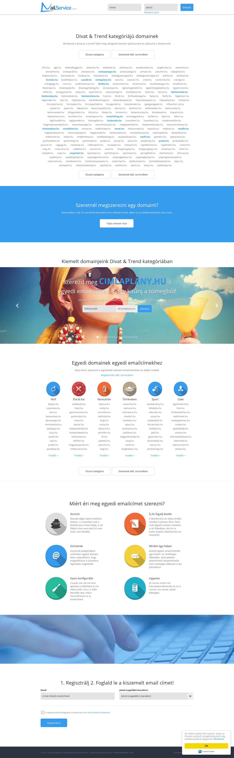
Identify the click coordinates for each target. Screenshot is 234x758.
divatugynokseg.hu (89, 87)
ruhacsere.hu (62, 149)
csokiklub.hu (79, 404)
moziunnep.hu (136, 128)
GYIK (131, 752)
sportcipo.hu (129, 153)
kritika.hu (153, 116)
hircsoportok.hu (93, 104)
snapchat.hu (77, 153)
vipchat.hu (105, 165)
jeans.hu (68, 108)
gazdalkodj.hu (180, 428)
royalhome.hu (168, 144)
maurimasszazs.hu (105, 124)
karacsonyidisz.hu (101, 108)
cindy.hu (104, 408)
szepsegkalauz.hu (122, 157)
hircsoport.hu (74, 104)
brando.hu (52, 79)
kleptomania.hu (56, 116)
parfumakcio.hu (51, 140)
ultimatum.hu (129, 412)
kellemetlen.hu (153, 108)
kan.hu (53, 412)
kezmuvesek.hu (55, 112)
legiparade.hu (76, 120)
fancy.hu (162, 92)
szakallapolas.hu (74, 157)
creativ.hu (180, 424)
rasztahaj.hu (77, 144)
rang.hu (129, 440)
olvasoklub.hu (179, 132)
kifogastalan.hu (76, 112)
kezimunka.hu (173, 108)
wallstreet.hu (181, 416)
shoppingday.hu (126, 149)
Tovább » (53, 455)
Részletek (219, 739)
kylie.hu (166, 116)
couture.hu (133, 79)
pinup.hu (119, 140)
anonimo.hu (182, 67)
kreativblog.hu (114, 116)
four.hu (64, 100)
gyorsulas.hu (155, 436)
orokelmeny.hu (85, 136)
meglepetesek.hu (129, 124)
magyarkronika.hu (130, 436)
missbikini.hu (70, 128)
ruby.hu (46, 149)
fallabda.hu (155, 408)
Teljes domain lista (116, 223)
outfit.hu (145, 136)
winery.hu (180, 448)
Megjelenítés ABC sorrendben (117, 375)
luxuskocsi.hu (151, 120)
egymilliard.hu (180, 404)
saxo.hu (109, 149)
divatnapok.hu (67, 87)
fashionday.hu (50, 96)
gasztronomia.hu (79, 412)
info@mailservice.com (153, 212)
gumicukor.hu (78, 416)
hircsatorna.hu (55, 104)
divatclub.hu (139, 83)
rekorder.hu (155, 412)
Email (43, 690)
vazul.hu (129, 424)
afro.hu (46, 67)
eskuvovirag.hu (114, 92)
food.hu (79, 408)
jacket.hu (55, 108)
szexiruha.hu (55, 161)
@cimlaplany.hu (127, 308)
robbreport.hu (95, 144)
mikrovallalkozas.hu (180, 436)
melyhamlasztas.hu (152, 124)
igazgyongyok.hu (153, 104)
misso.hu (87, 128)
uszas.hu (155, 416)
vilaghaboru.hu (129, 448)
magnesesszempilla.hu (55, 124)
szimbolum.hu (73, 161)
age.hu (57, 67)
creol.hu (147, 79)
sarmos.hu (95, 149)
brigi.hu (104, 420)
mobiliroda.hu (103, 128)
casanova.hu (53, 408)
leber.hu (178, 116)
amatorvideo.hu (144, 67)
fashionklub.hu (69, 96)
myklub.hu (168, 128)
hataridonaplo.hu (122, 100)
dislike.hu (103, 83)
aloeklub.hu (109, 67)
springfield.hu (148, 153)
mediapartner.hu (180, 420)
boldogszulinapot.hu (148, 75)
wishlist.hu (121, 165)
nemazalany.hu (118, 132)
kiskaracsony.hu (139, 112)
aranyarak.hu (70, 71)
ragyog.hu (61, 144)
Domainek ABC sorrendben (133, 54)
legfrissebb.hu (57, 120)
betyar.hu (53, 404)
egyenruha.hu (180, 87)
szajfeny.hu (55, 157)
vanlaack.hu (65, 165)
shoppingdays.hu (148, 149)
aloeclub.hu (92, 67)
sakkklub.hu (79, 149)
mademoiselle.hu (171, 120)
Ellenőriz (145, 308)
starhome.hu (166, 153)
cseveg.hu (179, 79)
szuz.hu (53, 432)
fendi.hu (119, 96)
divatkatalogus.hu (159, 83)
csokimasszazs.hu (84, 83)
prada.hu (164, 140)
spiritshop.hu (111, 153)
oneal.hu (68, 136)
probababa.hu (180, 140)
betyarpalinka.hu (79, 428)
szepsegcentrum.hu (98, 157)
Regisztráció (53, 722)
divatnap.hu (49, 87)
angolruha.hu (164, 67)
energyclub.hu (64, 92)
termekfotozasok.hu (159, 161)
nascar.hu (155, 444)
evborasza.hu (79, 436)
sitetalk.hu (47, 153)
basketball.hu (155, 420)
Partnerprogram (120, 752)
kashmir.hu (135, 108)
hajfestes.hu (78, 100)
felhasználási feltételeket (98, 712)
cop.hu (53, 440)
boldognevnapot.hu (122, 75)
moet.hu (119, 128)
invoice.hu (180, 432)
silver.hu (183, 149)
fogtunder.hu (49, 100)
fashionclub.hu (179, 92)
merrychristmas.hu (177, 124)
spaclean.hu (94, 153)
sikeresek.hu (181, 440)
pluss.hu (132, 140)
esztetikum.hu (133, 92)
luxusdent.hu (132, 120)
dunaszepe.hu (110, 87)
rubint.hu (185, 144)
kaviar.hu (79, 424)
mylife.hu (183, 128)
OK (206, 746)
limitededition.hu (180, 412)
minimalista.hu (50, 128)
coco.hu (119, 79)
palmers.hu (160, 136)
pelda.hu (105, 140)
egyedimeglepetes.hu (157, 87)
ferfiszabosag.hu (137, 96)
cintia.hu (104, 424)
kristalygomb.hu (135, 116)
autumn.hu (161, 71)
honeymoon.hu (132, 104)
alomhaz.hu (125, 67)
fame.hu (149, 92)
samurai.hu (130, 408)
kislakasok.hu (159, 112)
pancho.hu (104, 444)
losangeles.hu (95, 120)
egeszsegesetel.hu (132, 87)
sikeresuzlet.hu (180, 444)
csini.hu (67, 83)
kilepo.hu (107, 112)
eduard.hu (104, 428)
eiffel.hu (47, 92)
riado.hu (129, 444)
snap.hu (61, 153)
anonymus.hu (129, 428)
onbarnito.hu (53, 136)
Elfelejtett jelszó (151, 12)
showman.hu (168, 149)
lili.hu (104, 436)
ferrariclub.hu (155, 424)
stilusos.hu (183, 153)
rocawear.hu (114, 144)
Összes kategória (94, 54)
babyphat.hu (178, 71)
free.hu (181, 408)
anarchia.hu (129, 404)
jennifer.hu (104, 432)
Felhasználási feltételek (101, 752)
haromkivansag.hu (99, 100)
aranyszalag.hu (128, 71)
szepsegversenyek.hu (170, 157)
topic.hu (178, 161)
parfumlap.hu (71, 140)
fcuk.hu (107, 96)
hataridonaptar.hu (146, 100)
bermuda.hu (68, 75)
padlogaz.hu (53, 428)
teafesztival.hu (137, 161)
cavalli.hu (86, 79)
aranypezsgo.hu (107, 71)
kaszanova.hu (53, 416)
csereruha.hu (163, 79)
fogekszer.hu (182, 96)
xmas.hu (148, 165)
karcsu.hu (120, 108)
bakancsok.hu (49, 75)
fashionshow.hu (90, 96)
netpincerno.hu (78, 448)
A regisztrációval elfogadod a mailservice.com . (77, 712)
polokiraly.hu (148, 140)
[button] (17, 305)
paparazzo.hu (177, 136)
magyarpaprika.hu (79, 444)
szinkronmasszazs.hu (96, 161)
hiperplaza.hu (167, 100)
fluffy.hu (166, 96)
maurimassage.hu (82, 124)
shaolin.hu (130, 416)
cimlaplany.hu (103, 79)
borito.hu (168, 75)
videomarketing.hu (86, 165)
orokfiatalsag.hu (105, 136)
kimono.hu (121, 112)
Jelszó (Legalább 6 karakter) (133, 690)
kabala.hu (82, 108)
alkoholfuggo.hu (74, 67)
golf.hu (155, 432)
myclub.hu (153, 128)
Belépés (187, 7)
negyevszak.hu (98, 132)
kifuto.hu (93, 112)
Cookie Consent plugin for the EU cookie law (206, 751)
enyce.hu (80, 92)
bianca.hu (104, 404)
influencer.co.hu (175, 104)
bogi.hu (104, 448)
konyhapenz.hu (94, 116)
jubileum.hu (129, 432)
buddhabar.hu (69, 79)
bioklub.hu (84, 75)
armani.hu (145, 71)
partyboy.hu (53, 448)
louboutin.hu (114, 120)
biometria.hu (101, 75)
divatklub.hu (180, 83)
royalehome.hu (149, 144)
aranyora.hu (88, 71)
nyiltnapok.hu (160, 132)
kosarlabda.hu (155, 440)
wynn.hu (135, 165)
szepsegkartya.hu (145, 157)
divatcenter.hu (121, 83)
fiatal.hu (154, 96)
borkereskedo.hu (79, 432)
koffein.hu (78, 440)
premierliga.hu (155, 448)
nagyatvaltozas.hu (54, 132)
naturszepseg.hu (77, 132)
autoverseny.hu (155, 404)
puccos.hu (46, 144)
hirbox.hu (184, 100)
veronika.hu (104, 412)
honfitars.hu (129, 420)
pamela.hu (104, 440)
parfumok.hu (90, 140)
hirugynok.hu (113, 104)
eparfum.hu (95, 92)
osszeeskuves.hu (127, 136)
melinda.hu (104, 416)
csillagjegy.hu (51, 83)
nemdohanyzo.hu (139, 132)
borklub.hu (183, 75)
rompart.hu (130, 144)
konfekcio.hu (75, 116)
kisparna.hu (176, 112)
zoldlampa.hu (164, 165)
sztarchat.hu (119, 161)
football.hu (155, 428)
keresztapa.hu (53, 420)
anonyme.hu (52, 71)
